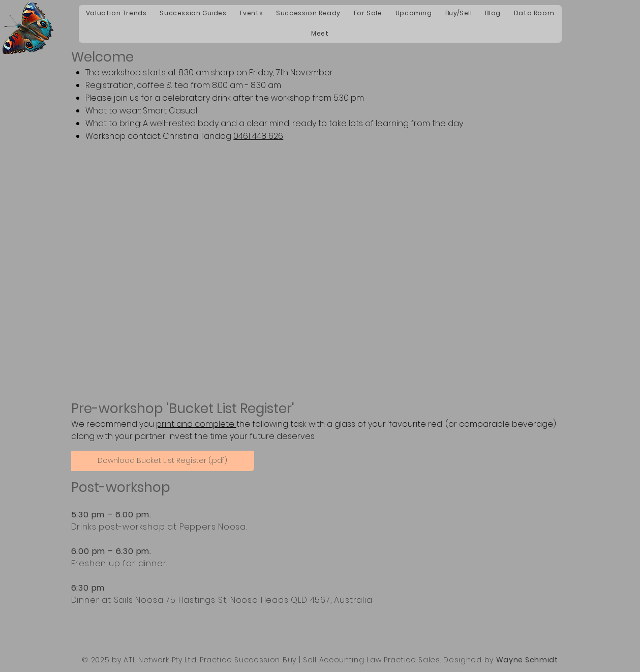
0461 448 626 (258, 136)
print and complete (196, 424)
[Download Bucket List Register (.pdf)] (162, 461)
